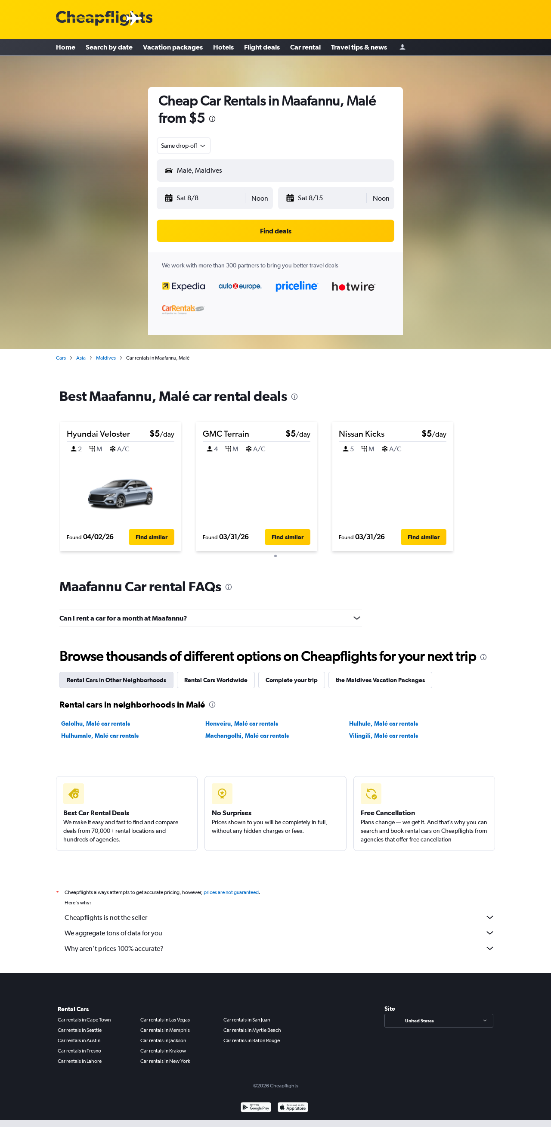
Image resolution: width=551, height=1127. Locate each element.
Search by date (109, 47)
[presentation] (212, 119)
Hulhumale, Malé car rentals (100, 733)
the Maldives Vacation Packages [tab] (380, 677)
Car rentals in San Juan (246, 1017)
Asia (81, 358)
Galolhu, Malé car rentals (95, 720)
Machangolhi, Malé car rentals (247, 733)
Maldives (106, 358)
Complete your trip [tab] (292, 677)
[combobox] (184, 145)
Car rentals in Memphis (165, 1028)
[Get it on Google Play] (255, 1105)
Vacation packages (173, 47)
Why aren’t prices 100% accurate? (280, 946)
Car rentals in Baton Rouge (251, 1038)
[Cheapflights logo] (104, 19)
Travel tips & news (359, 47)
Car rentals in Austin (79, 1038)
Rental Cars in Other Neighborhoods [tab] (116, 677)
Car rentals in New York (165, 1059)
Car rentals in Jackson (163, 1038)
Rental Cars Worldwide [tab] (216, 677)
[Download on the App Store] (293, 1105)
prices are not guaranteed (231, 890)
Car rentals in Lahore (80, 1059)
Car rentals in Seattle (80, 1028)
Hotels (223, 47)
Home (65, 47)
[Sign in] (402, 47)
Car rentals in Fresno (79, 1048)
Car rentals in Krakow (163, 1048)
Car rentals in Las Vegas (165, 1017)
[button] (204, 198)
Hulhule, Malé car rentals (383, 720)
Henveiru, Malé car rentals (241, 720)
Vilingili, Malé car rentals (383, 733)
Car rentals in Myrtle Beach (252, 1028)
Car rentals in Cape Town (84, 1017)
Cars (61, 358)
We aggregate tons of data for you (280, 930)
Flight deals (262, 47)
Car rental (305, 47)
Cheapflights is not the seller (280, 915)
